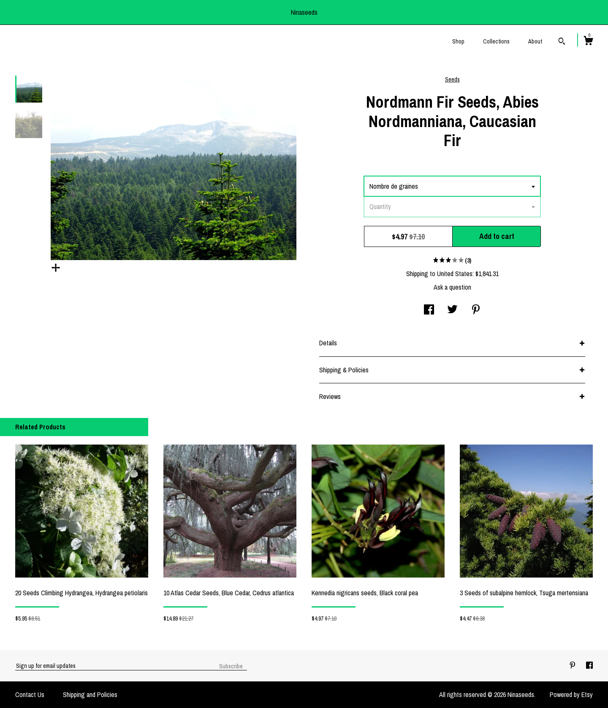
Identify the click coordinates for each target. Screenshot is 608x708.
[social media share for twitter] (452, 310)
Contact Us (29, 694)
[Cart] (588, 41)
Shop (458, 41)
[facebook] (589, 665)
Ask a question (452, 287)
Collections (496, 41)
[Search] (562, 42)
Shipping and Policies (90, 694)
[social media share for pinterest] (476, 310)
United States (454, 273)
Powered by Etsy (571, 694)
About (535, 41)
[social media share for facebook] (429, 310)
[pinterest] (573, 665)
